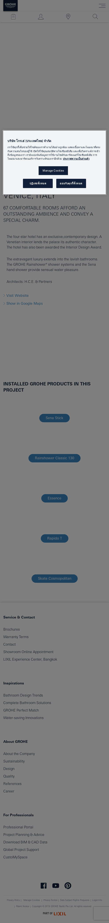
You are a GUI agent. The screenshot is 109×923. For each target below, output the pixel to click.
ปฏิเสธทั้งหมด (38, 183)
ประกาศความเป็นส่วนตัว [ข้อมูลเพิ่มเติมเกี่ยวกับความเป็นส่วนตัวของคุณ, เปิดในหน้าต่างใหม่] (76, 158)
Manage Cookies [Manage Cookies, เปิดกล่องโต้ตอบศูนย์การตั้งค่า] (53, 170)
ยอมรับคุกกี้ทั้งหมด (71, 183)
